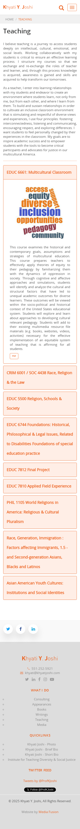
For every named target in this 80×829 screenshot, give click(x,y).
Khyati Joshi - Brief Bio (41, 749)
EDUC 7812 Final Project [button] (28, 469)
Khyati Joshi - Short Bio (41, 754)
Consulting (41, 699)
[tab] (40, 172)
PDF (14, 355)
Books (41, 709)
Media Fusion (48, 812)
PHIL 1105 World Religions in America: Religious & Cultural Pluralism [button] (33, 512)
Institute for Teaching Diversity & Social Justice (42, 759)
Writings (42, 714)
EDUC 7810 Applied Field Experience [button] (39, 486)
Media (41, 724)
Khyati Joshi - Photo (41, 744)
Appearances (41, 704)
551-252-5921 (42, 668)
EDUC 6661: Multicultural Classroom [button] (39, 172)
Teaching (41, 719)
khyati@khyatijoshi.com (42, 673)
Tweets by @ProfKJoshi (40, 781)
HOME (9, 19)
